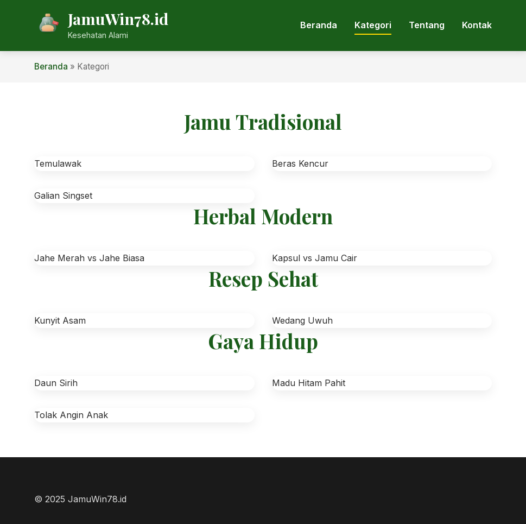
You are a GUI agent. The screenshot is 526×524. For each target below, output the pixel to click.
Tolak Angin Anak (71, 414)
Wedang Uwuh (302, 320)
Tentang (427, 25)
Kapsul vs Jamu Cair (314, 257)
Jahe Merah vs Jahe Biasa (89, 257)
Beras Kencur (300, 163)
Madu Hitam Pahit (308, 382)
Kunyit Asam (60, 320)
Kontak (477, 25)
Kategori (372, 25)
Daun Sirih (56, 382)
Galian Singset (63, 195)
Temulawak (57, 163)
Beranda (318, 25)
